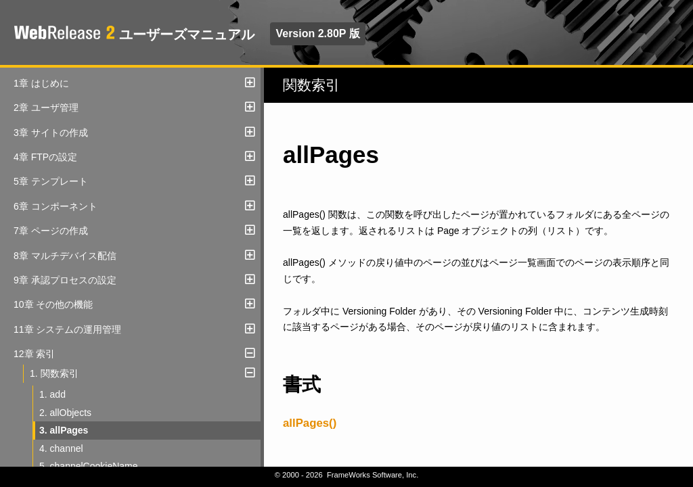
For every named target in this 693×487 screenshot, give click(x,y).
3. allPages (63, 430)
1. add (52, 394)
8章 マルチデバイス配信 (65, 255)
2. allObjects (65, 412)
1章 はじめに (41, 83)
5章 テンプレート (51, 181)
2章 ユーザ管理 (46, 107)
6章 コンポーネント (55, 206)
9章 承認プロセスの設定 (65, 280)
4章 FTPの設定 (45, 157)
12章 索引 (34, 353)
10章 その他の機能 (53, 304)
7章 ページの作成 (51, 230)
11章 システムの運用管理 (67, 329)
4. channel (61, 448)
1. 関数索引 (54, 373)
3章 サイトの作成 (51, 132)
